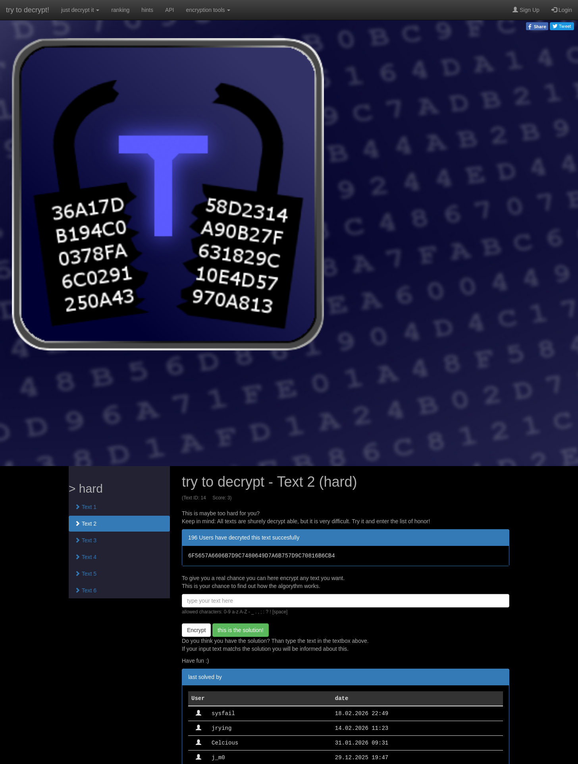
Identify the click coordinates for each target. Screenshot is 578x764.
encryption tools (208, 10)
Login (561, 10)
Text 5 (85, 574)
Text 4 (85, 557)
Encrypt (196, 630)
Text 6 (85, 590)
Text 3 (85, 540)
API (169, 10)
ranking (120, 10)
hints (147, 10)
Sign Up (525, 10)
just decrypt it (80, 10)
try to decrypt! (27, 10)
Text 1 (85, 507)
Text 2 (85, 523)
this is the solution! (240, 630)
